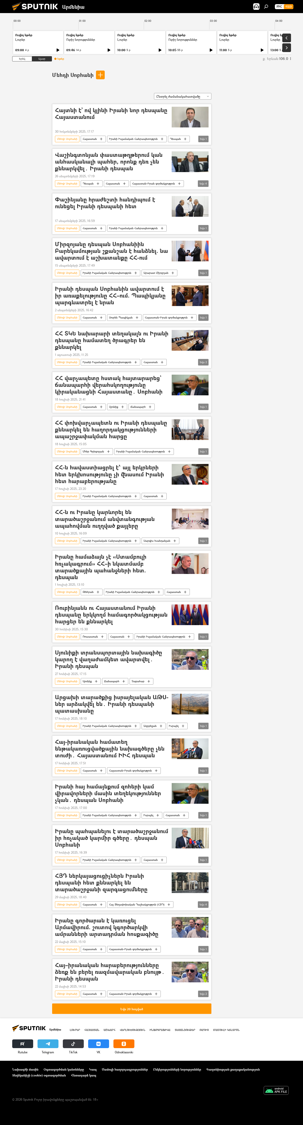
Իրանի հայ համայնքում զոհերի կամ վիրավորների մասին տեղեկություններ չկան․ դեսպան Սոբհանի (108, 793)
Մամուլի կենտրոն (226, 1030)
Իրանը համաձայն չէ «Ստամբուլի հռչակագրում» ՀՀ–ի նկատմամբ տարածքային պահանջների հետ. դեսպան (100, 566)
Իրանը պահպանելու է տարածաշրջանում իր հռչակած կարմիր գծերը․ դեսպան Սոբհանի (111, 838)
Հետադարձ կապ (83, 1075)
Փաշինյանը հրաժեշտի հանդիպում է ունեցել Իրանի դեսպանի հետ (105, 203)
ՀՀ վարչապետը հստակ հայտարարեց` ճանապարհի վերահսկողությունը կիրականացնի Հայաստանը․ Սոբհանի (109, 385)
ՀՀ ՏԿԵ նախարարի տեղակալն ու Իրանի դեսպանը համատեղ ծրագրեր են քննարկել (111, 340)
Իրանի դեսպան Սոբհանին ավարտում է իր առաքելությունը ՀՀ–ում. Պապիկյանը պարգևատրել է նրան (110, 295)
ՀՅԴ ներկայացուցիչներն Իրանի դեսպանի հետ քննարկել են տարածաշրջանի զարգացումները (101, 882)
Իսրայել (174, 726)
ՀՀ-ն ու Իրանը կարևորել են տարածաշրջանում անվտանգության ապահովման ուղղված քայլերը (105, 519)
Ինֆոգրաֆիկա (160, 1030)
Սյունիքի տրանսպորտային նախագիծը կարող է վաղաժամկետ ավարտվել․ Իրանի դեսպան (108, 659)
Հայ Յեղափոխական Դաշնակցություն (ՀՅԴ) (136, 904)
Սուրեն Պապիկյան (121, 317)
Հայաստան (90, 139)
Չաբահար (138, 681)
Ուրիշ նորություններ (80, 39)
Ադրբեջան (150, 726)
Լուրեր (20, 39)
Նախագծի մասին (25, 1069)
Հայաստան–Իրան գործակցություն (153, 183)
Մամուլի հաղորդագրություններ (125, 1069)
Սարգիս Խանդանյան (157, 541)
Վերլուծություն (132, 1030)
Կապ (93, 1069)
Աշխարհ (109, 1030)
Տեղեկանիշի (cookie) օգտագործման (39, 1075)
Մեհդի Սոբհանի (73, 74)
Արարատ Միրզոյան (156, 273)
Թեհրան (88, 592)
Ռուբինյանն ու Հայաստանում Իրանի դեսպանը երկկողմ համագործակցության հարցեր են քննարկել (111, 614)
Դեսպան (175, 139)
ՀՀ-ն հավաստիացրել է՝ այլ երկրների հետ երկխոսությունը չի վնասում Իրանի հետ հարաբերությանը (109, 474)
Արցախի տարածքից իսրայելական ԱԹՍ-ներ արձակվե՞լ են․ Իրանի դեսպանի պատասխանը (111, 704)
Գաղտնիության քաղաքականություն (233, 1069)
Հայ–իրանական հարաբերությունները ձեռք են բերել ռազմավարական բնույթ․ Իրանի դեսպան (110, 972)
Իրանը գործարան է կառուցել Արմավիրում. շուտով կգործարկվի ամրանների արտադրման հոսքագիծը (106, 927)
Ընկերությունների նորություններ (177, 1069)
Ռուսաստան (90, 636)
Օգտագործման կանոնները (64, 1069)
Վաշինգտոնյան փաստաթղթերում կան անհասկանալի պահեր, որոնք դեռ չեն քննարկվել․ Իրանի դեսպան (109, 161)
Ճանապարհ (138, 407)
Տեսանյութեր (185, 1030)
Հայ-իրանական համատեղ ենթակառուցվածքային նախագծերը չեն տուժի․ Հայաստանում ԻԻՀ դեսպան (109, 748)
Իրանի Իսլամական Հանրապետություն (133, 139)
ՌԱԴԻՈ (204, 1030)
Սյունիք (113, 407)
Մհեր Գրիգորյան (93, 451)
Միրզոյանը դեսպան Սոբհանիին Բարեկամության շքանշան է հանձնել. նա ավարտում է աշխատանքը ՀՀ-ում (111, 251)
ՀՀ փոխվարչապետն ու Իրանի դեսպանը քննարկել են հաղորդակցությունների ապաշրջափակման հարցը (111, 429)
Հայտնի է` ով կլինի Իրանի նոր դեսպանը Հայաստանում (111, 114)
